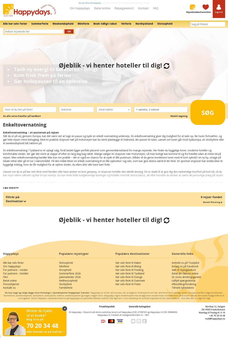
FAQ (155, 8)
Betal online (102, 8)
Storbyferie (65, 284)
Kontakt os (9, 287)
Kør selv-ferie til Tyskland (129, 273)
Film (5, 277)
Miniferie (64, 266)
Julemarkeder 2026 (70, 277)
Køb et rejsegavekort (184, 270)
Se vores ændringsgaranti (186, 277)
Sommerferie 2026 (70, 273)
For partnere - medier (15, 270)
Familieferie (65, 287)
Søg (203, 111)
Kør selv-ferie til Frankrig (129, 270)
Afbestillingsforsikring (184, 284)
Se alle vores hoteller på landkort (22, 116)
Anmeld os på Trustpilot (185, 262)
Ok (69, 31)
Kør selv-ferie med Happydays (90, 3)
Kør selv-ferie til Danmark (130, 280)
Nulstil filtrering (212, 202)
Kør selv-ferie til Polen (128, 284)
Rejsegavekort (124, 8)
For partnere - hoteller (15, 273)
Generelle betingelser (140, 306)
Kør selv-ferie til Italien (128, 262)
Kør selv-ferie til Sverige (128, 277)
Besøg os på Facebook (185, 266)
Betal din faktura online (185, 273)
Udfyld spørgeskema (183, 280)
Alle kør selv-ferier (13, 262)
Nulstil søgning (179, 116)
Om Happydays (80, 8)
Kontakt (143, 8)
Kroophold (65, 270)
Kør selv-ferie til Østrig (128, 266)
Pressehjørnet (11, 284)
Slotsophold (66, 262)
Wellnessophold (68, 280)
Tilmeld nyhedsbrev (183, 287)
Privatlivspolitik (107, 306)
